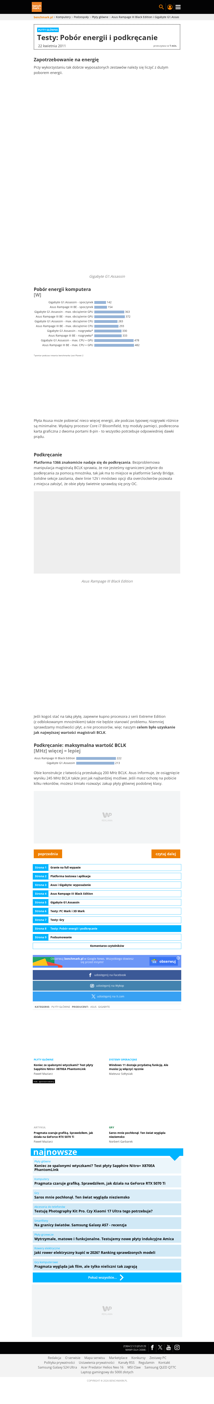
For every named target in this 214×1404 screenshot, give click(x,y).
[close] (178, 958)
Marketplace (118, 1358)
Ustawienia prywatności (96, 1362)
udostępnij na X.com (107, 996)
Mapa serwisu (94, 1358)
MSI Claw (134, 1367)
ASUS (93, 1007)
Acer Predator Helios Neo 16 (102, 1367)
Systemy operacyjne (123, 1059)
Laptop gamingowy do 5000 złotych (107, 1372)
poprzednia (48, 853)
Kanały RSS (126, 1362)
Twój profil (170, 7)
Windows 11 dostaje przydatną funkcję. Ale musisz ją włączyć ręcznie (138, 1067)
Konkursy (138, 1358)
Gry (111, 1127)
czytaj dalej (166, 853)
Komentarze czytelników (107, 946)
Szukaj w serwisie (161, 7)
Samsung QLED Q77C (160, 1367)
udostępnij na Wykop (107, 986)
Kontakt (164, 1362)
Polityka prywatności (59, 1362)
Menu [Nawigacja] (178, 7)
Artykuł (40, 1127)
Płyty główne (60, 1007)
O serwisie (72, 1358)
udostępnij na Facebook (107, 975)
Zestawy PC (157, 1358)
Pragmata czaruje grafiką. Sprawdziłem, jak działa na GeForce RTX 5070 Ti (63, 1135)
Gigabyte (104, 1007)
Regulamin (146, 1362)
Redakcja (54, 1358)
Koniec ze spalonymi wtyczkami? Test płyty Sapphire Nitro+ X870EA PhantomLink (63, 1067)
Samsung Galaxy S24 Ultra (57, 1367)
